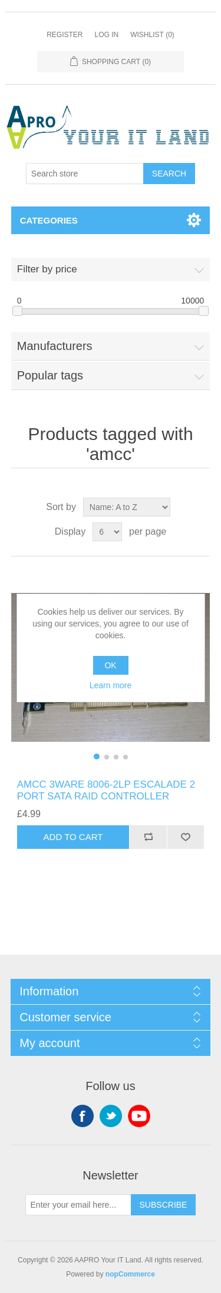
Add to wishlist (185, 837)
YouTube (139, 1116)
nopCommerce (130, 1274)
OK (110, 665)
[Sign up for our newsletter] (78, 1204)
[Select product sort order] (126, 507)
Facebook (82, 1116)
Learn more (111, 685)
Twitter (111, 1116)
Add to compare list (148, 837)
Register (65, 35)
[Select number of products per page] (107, 531)
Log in (106, 35)
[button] (97, 756)
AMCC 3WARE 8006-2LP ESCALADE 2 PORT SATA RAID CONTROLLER (106, 790)
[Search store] (85, 173)
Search (169, 173)
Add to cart (73, 837)
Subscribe (163, 1204)
